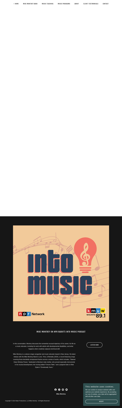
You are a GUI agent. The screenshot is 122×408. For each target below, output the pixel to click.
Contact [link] (106, 4)
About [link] (77, 4)
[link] (55, 389)
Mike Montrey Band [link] (30, 4)
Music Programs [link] (64, 4)
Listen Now (94, 345)
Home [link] (17, 4)
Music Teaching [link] (47, 4)
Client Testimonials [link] (90, 4)
